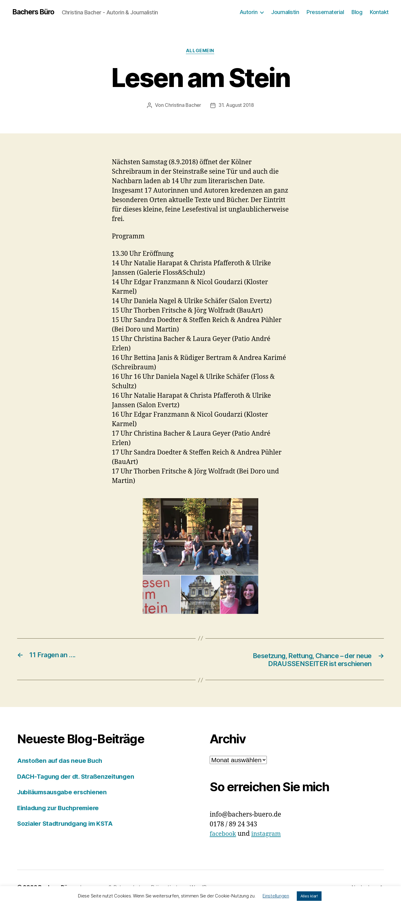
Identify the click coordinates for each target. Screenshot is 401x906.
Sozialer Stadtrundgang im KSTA (67, 825)
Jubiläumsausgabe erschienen (64, 793)
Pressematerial (325, 12)
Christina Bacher (182, 106)
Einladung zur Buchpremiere (60, 809)
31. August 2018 (237, 106)
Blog (356, 12)
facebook (223, 835)
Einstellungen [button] (276, 896)
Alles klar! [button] (309, 895)
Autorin (249, 12)
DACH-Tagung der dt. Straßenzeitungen (78, 778)
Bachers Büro (34, 12)
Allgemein (200, 51)
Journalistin (285, 12)
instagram (267, 835)
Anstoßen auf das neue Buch (61, 762)
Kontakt (379, 12)
